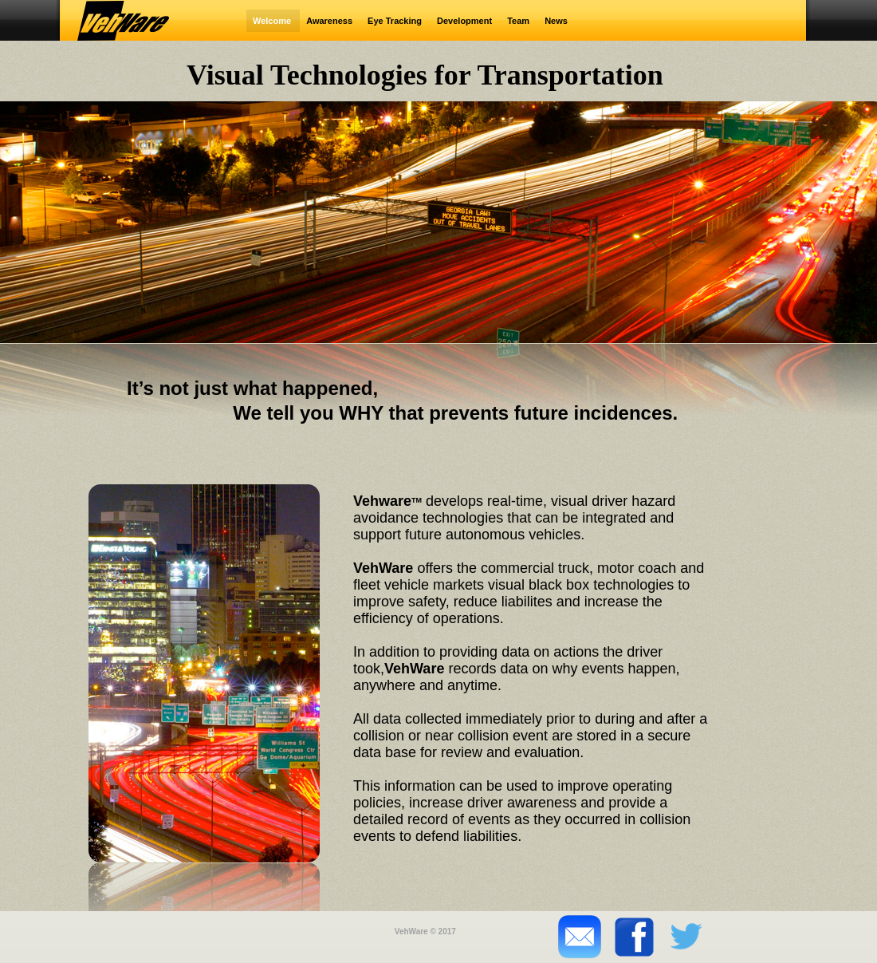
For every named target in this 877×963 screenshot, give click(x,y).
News (556, 21)
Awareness (330, 21)
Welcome (273, 21)
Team (519, 21)
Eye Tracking (396, 21)
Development (465, 21)
